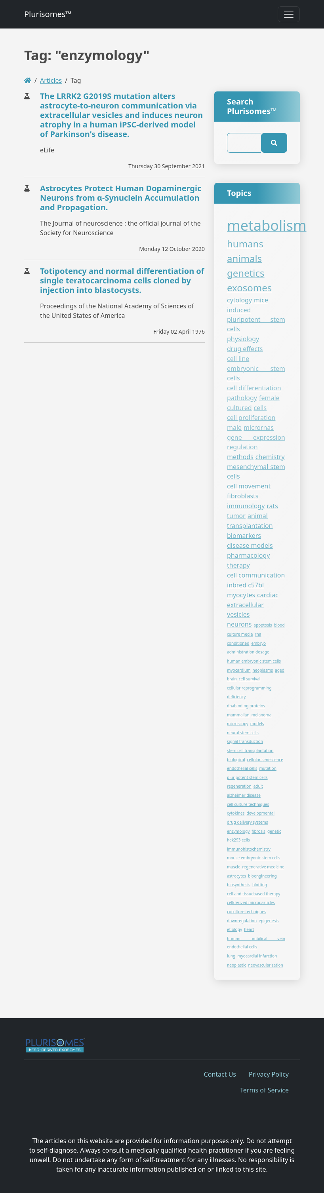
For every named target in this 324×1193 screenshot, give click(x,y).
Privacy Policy (269, 1074)
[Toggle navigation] (289, 14)
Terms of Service (264, 1090)
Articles (51, 80)
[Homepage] (27, 80)
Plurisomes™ (48, 14)
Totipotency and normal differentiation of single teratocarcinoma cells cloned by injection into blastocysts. (122, 280)
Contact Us (220, 1074)
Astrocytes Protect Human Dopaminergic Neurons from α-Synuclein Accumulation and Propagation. (120, 198)
